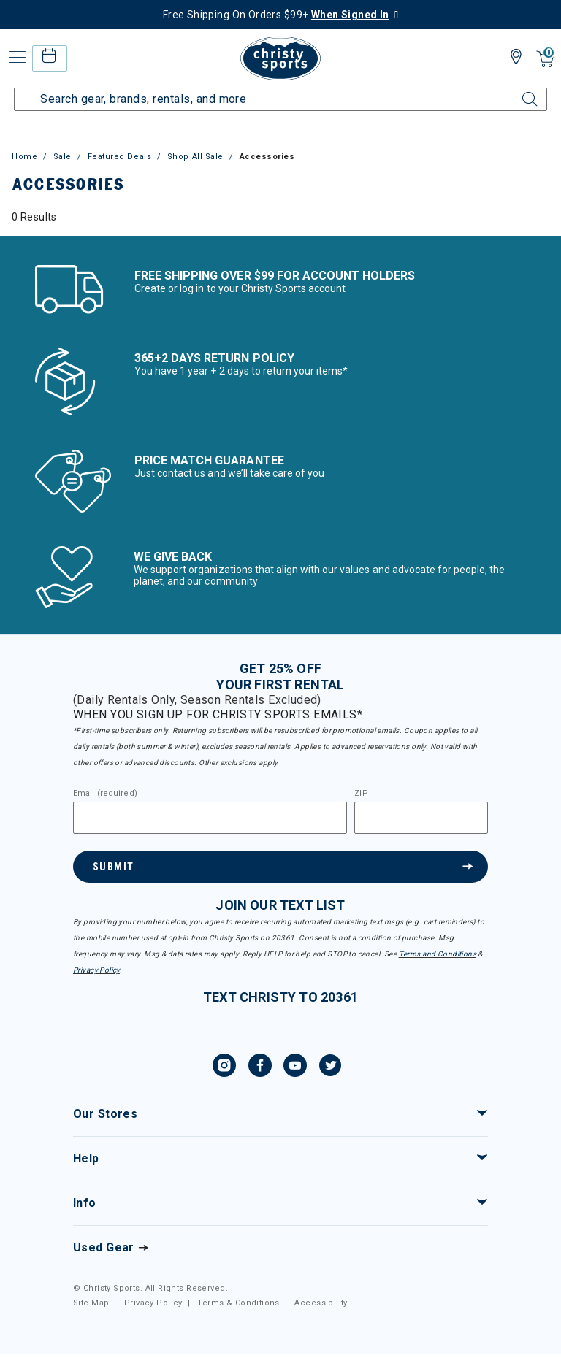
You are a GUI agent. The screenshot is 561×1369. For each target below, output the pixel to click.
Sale (62, 156)
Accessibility (320, 1303)
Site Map (91, 1303)
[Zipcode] (421, 818)
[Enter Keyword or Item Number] (280, 99)
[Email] (210, 818)
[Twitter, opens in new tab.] (330, 1067)
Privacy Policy (96, 970)
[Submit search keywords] (513, 90)
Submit (113, 867)
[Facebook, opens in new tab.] (260, 1067)
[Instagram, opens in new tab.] (224, 1067)
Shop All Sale (195, 156)
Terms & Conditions (238, 1303)
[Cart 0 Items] (545, 60)
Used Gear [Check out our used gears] (103, 1247)
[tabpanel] (280, 217)
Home (24, 156)
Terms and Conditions (437, 954)
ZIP (360, 793)
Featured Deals (120, 156)
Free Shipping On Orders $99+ (276, 14)
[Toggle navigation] (16, 57)
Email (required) (105, 793)
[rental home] (49, 58)
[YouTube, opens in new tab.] (295, 1067)
